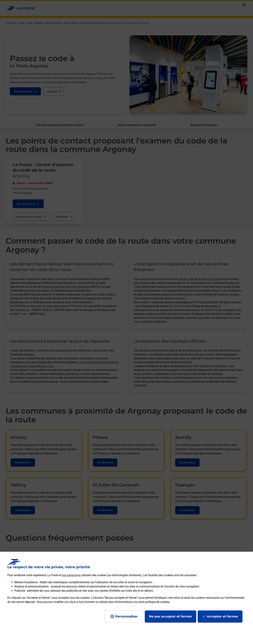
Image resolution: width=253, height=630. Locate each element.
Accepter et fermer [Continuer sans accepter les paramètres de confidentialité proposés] (222, 616)
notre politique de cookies (154, 602)
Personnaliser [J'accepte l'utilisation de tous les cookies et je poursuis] (126, 616)
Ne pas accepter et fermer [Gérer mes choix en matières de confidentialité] (170, 616)
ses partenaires (71, 575)
